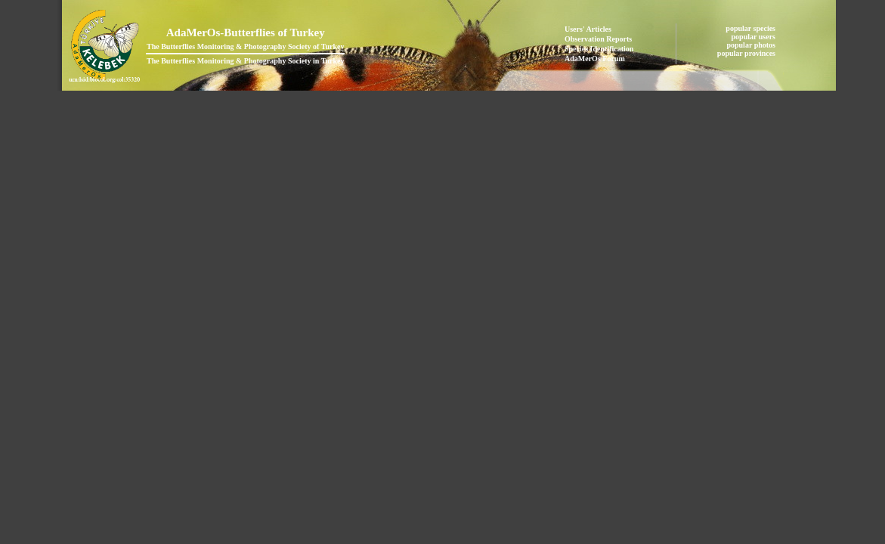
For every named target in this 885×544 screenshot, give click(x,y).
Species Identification (599, 49)
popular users (755, 36)
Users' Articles (588, 29)
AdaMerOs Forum (595, 58)
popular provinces (747, 53)
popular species (751, 28)
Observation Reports (598, 39)
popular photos (751, 45)
